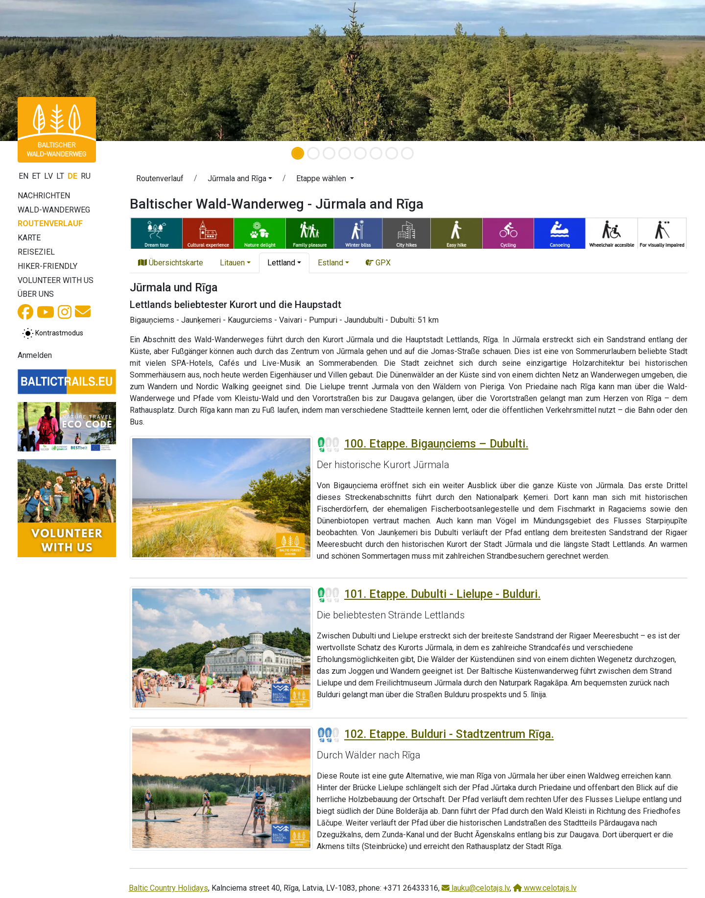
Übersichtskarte (170, 262)
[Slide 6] (376, 153)
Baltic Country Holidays (168, 888)
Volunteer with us (56, 280)
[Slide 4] (344, 153)
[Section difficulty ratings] (328, 444)
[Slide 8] (407, 153)
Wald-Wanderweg (54, 209)
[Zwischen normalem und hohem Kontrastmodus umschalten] (53, 333)
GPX (378, 262)
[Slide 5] (360, 153)
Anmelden (35, 355)
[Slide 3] (329, 153)
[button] (53, 70)
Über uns (36, 294)
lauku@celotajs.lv (476, 888)
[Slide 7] (391, 153)
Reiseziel (36, 252)
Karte (29, 237)
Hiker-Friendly (47, 266)
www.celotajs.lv (545, 888)
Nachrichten (44, 195)
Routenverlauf (50, 223)
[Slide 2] (313, 153)
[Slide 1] (297, 153)
